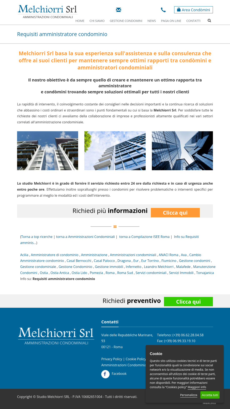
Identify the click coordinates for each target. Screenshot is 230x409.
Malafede (183, 266)
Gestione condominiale (38, 266)
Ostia (44, 272)
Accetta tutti (210, 395)
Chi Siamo (97, 21)
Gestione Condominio (75, 266)
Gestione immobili (109, 266)
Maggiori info (197, 387)
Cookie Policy (136, 359)
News (152, 21)
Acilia (24, 255)
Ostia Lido (79, 272)
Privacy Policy (111, 359)
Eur (136, 260)
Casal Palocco (104, 260)
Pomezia (96, 272)
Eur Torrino (150, 260)
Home (79, 21)
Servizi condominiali (151, 272)
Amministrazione (94, 255)
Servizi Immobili (181, 272)
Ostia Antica (59, 272)
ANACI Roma (168, 255)
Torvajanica (205, 272)
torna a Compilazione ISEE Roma (144, 236)
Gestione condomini (194, 260)
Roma (110, 272)
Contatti (193, 21)
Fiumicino (168, 260)
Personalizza (188, 395)
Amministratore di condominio (54, 255)
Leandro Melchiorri (159, 266)
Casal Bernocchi (79, 260)
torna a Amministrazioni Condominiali (85, 236)
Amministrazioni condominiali (133, 255)
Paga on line (171, 21)
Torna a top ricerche (36, 236)
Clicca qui (175, 212)
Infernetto (133, 266)
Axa (184, 255)
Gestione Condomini (126, 21)
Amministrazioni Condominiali (124, 365)
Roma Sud (125, 272)
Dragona (124, 260)
